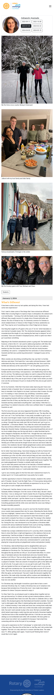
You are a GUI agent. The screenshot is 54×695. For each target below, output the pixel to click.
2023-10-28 (37, 22)
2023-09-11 (26, 22)
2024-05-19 (37, 30)
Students (6, 292)
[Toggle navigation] (50, 6)
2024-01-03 (26, 26)
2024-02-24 (37, 26)
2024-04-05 (26, 30)
